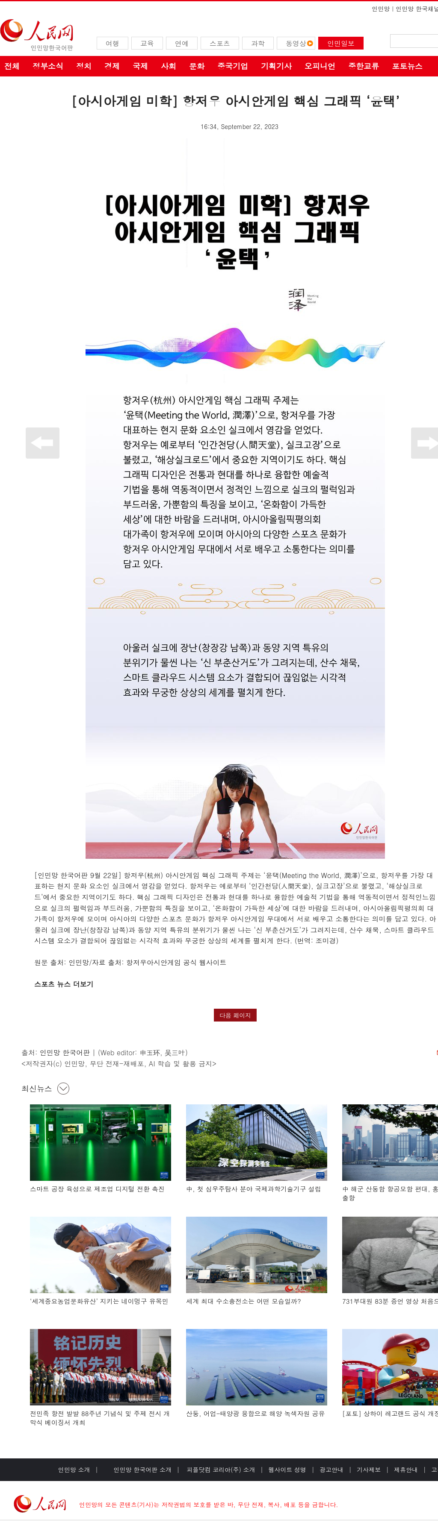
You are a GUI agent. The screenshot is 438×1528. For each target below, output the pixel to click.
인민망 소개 (74, 1469)
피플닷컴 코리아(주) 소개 (220, 1469)
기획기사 (276, 66)
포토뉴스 (407, 66)
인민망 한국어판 (65, 1052)
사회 (168, 66)
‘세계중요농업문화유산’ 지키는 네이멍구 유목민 (99, 1301)
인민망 (381, 8)
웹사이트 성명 (287, 1469)
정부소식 (48, 66)
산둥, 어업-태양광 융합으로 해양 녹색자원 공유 (255, 1413)
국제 (140, 66)
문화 (196, 66)
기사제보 (369, 1469)
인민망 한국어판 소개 (143, 1469)
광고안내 (331, 1469)
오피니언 (320, 66)
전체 (12, 66)
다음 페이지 (235, 1015)
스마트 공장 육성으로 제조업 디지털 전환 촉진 (97, 1188)
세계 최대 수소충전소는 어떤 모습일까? (243, 1301)
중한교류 (363, 66)
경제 (112, 66)
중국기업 (232, 66)
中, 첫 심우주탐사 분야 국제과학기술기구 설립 (253, 1188)
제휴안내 (406, 1469)
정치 (84, 66)
